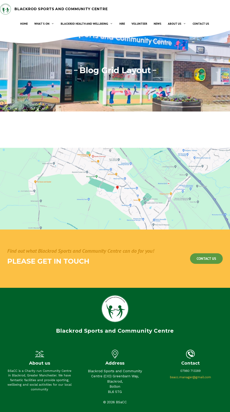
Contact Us (201, 23)
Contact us (206, 258)
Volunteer (139, 23)
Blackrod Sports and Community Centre (61, 9)
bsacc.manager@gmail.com (190, 377)
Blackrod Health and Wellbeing (88, 23)
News (157, 23)
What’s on (45, 23)
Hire (122, 23)
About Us (178, 23)
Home (24, 23)
